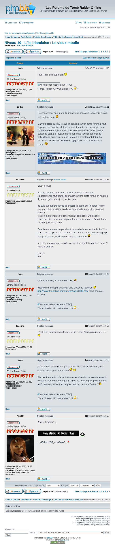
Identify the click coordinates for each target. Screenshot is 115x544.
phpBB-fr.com (63, 540)
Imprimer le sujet (13, 58)
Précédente (93, 52)
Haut (7, 100)
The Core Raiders (25, 45)
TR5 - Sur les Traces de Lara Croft (68, 37)
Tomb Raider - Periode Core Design (36, 37)
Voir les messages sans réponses (20, 33)
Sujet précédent (90, 58)
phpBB (49, 538)
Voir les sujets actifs (45, 33)
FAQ (78, 23)
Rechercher (90, 23)
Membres (104, 23)
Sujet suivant (103, 58)
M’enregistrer (26, 23)
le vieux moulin (60, 180)
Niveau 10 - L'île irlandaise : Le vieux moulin (42, 43)
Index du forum (12, 37)
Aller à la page (81, 52)
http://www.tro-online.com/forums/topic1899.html (62, 291)
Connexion (11, 23)
